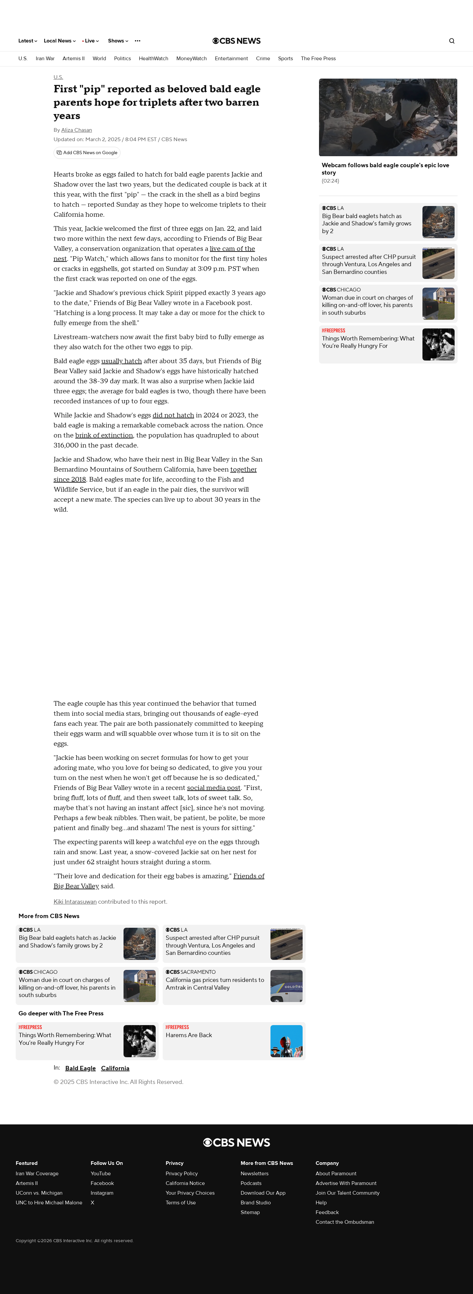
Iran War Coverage (37, 1173)
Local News (60, 40)
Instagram (102, 1193)
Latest (27, 40)
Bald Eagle (80, 1068)
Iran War (45, 59)
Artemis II (74, 59)
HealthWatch (153, 59)
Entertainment (231, 59)
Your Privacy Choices (190, 1193)
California (115, 1068)
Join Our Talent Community (348, 1193)
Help (321, 1202)
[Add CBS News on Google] (87, 153)
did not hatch (173, 415)
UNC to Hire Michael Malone (49, 1202)
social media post (214, 788)
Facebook (102, 1183)
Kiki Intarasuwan (75, 902)
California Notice (185, 1183)
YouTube (101, 1173)
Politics (122, 59)
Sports (285, 59)
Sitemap (250, 1212)
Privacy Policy (182, 1173)
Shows (118, 40)
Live (92, 40)
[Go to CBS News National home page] (237, 40)
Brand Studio (256, 1202)
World (99, 59)
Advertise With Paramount (346, 1183)
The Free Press (318, 59)
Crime (263, 59)
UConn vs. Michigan (39, 1193)
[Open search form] (452, 41)
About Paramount (336, 1173)
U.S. (23, 59)
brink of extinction (104, 435)
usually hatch (121, 361)
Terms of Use (181, 1202)
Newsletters (254, 1173)
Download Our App (263, 1193)
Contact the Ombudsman (345, 1222)
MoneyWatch (191, 59)
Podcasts (251, 1183)
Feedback (327, 1212)
